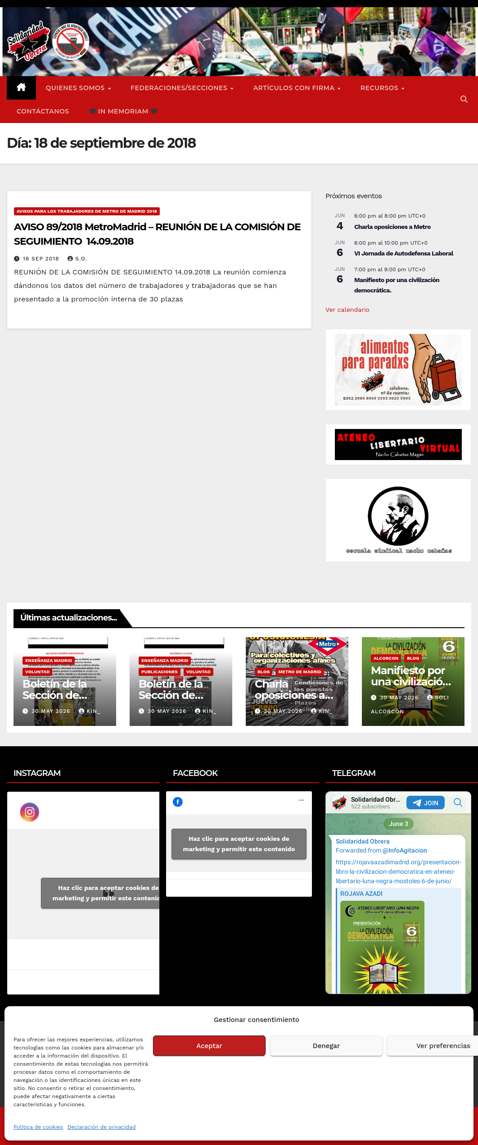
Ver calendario (347, 309)
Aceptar (209, 1046)
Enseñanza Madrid (48, 660)
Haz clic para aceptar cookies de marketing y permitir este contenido (109, 893)
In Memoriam (123, 111)
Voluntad (37, 671)
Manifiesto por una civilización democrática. (410, 681)
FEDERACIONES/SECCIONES (180, 88)
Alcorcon (386, 658)
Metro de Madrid (299, 671)
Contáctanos (43, 111)
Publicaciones (159, 671)
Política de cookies (38, 1127)
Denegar (326, 1046)
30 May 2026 (52, 711)
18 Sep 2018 (42, 258)
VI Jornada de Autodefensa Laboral (403, 253)
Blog (263, 671)
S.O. (77, 258)
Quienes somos (76, 88)
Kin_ (89, 711)
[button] (464, 99)
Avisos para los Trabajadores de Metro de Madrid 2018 (87, 211)
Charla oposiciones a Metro (392, 226)
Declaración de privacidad (102, 1127)
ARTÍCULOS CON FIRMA (295, 88)
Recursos (381, 88)
